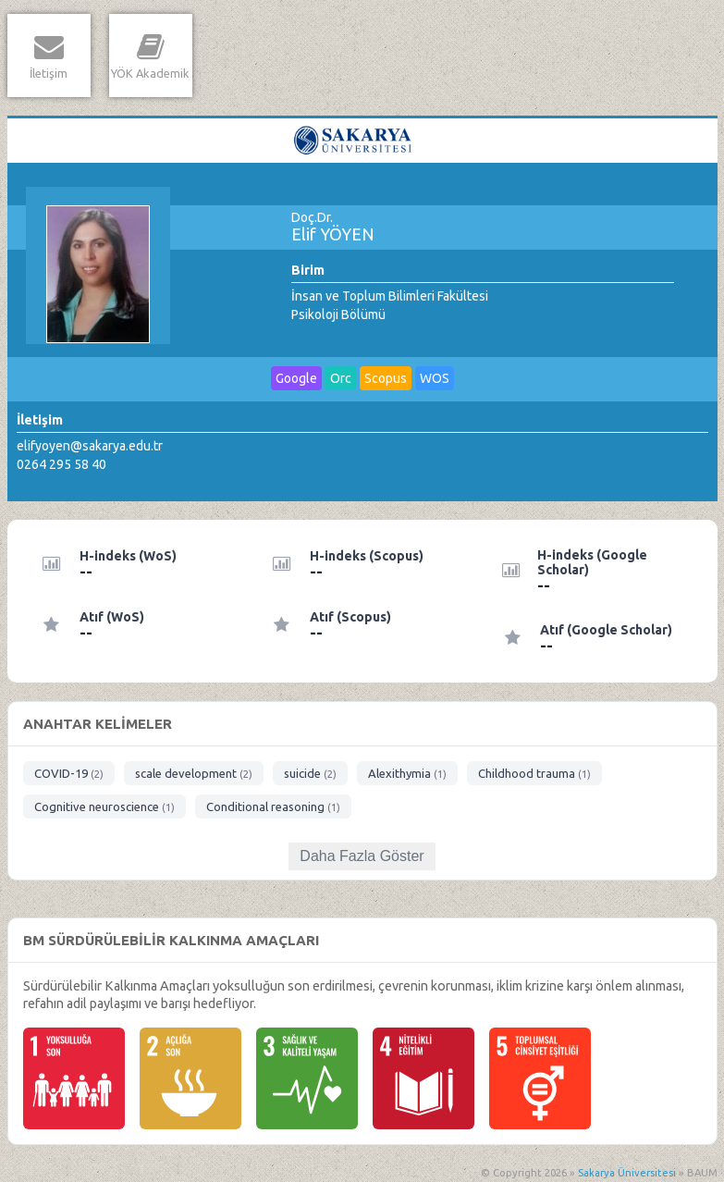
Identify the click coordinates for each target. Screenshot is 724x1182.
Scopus (385, 378)
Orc (340, 378)
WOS (434, 378)
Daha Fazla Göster (361, 856)
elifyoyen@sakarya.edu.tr (90, 445)
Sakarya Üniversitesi (627, 1172)
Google (296, 378)
